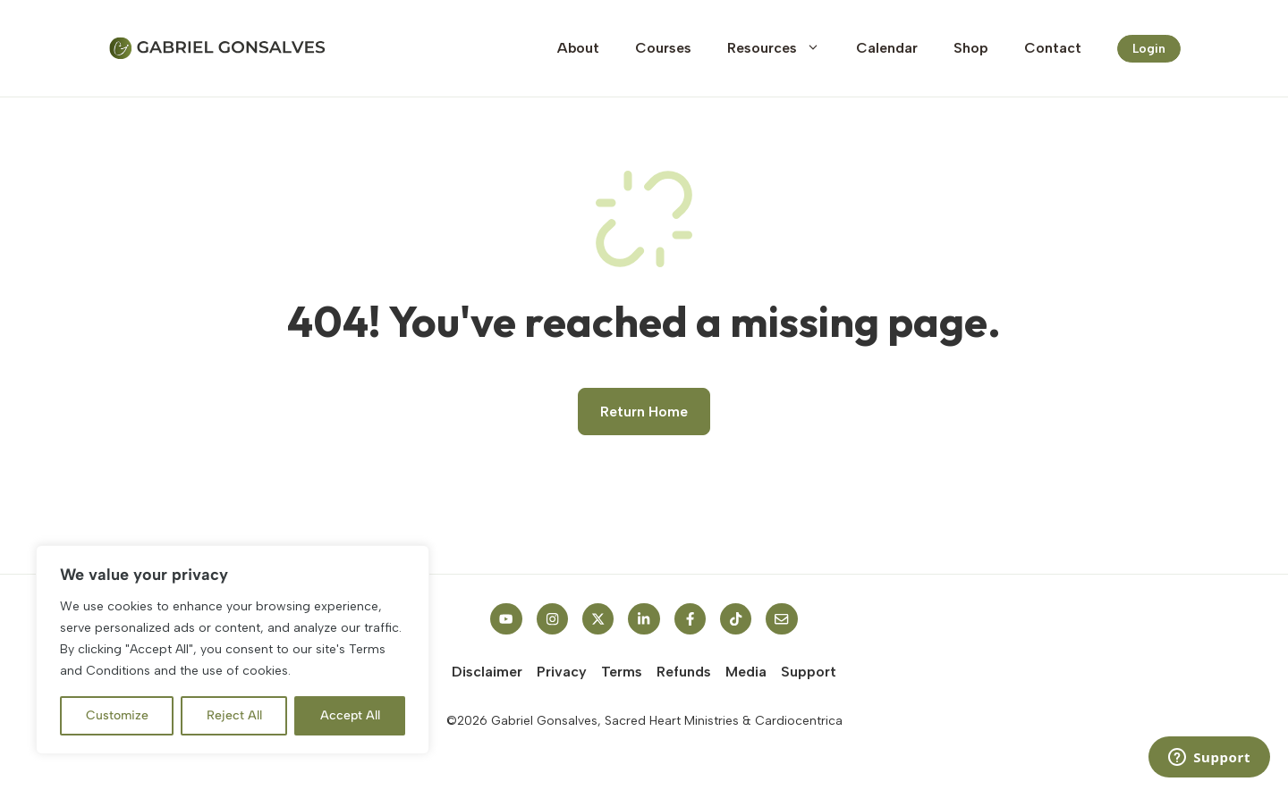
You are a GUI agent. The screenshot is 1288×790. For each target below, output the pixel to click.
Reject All (234, 715)
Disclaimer (487, 671)
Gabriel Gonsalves (544, 720)
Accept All (350, 715)
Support (808, 671)
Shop (970, 47)
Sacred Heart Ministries (672, 720)
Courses (663, 47)
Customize (117, 715)
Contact (1052, 47)
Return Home (644, 411)
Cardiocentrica (799, 720)
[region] (232, 649)
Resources (782, 48)
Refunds (684, 671)
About (578, 47)
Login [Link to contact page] (1148, 48)
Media (746, 671)
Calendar (887, 47)
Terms (621, 671)
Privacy (562, 671)
